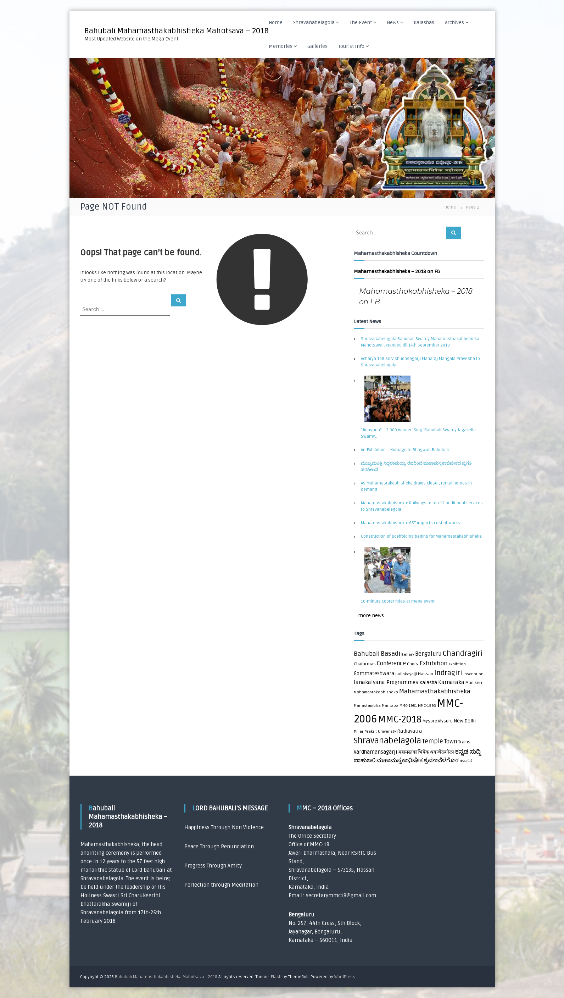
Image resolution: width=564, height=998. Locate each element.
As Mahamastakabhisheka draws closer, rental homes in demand (416, 486)
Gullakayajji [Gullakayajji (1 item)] (406, 674)
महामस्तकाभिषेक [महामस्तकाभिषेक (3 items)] (413, 752)
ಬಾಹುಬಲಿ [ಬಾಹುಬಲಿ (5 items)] (364, 760)
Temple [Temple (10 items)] (432, 741)
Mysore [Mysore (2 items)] (430, 721)
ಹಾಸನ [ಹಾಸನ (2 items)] (466, 761)
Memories (280, 46)
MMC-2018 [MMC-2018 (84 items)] (399, 719)
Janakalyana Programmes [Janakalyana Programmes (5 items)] (386, 682)
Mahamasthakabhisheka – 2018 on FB (397, 271)
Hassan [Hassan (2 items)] (425, 674)
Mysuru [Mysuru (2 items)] (445, 721)
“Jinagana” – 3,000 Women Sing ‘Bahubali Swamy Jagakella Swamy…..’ (418, 433)
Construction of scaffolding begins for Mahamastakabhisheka (421, 536)
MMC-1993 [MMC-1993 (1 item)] (427, 705)
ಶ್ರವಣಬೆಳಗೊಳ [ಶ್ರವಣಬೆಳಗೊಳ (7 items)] (441, 760)
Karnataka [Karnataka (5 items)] (451, 682)
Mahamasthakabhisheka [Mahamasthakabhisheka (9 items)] (434, 691)
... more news (369, 615)
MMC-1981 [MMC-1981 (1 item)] (408, 705)
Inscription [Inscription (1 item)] (473, 674)
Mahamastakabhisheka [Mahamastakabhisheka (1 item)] (376, 692)
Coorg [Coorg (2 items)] (413, 664)
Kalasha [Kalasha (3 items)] (428, 683)
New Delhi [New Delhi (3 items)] (465, 721)
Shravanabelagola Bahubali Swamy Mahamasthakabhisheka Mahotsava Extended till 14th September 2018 (420, 342)
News (393, 23)
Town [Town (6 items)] (450, 741)
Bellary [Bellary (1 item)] (407, 654)
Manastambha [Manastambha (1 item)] (367, 705)
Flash (276, 977)
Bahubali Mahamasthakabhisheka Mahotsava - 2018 (166, 977)
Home (276, 23)
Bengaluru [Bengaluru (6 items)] (428, 654)
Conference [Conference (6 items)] (391, 663)
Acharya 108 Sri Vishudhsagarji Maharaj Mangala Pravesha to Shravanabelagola (420, 362)
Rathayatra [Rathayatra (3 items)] (409, 731)
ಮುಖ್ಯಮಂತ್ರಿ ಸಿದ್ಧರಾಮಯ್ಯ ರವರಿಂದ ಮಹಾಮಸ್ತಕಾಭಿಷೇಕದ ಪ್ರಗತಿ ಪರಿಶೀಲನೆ (416, 466)
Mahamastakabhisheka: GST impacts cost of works (410, 523)
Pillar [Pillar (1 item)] (358, 731)
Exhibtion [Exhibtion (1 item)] (457, 664)
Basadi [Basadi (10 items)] (390, 654)
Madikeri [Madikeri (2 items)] (473, 683)
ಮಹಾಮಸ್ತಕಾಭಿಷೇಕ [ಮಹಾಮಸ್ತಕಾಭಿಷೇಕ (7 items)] (399, 760)
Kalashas (424, 23)
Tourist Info (351, 46)
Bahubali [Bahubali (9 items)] (367, 654)
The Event (361, 23)
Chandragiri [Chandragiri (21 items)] (462, 653)
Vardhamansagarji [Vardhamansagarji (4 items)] (375, 752)
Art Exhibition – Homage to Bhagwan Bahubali (405, 450)
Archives (454, 23)
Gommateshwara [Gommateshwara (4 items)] (374, 674)
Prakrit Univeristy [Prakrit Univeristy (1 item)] (380, 731)
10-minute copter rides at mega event (398, 601)
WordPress (344, 977)
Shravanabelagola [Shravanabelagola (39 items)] (387, 741)
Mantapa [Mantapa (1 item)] (390, 705)
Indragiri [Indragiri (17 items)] (448, 673)
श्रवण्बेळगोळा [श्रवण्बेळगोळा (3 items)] (442, 752)
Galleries (317, 46)
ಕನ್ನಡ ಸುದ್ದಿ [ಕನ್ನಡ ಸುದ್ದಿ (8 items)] (468, 751)
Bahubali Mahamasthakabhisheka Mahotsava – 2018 (176, 30)
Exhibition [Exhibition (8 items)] (434, 663)
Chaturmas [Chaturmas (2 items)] (365, 664)
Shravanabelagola (314, 23)
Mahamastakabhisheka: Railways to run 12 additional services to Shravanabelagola (422, 506)
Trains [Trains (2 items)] (464, 742)
